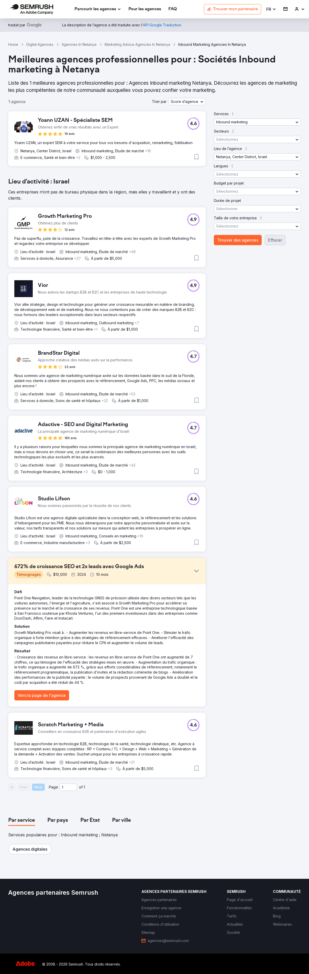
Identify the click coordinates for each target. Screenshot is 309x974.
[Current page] (68, 787)
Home (13, 44)
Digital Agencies (39, 44)
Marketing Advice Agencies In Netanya (137, 44)
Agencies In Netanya (79, 44)
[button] (271, 9)
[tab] (21, 820)
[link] (144, 9)
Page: (54, 787)
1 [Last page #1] (84, 787)
